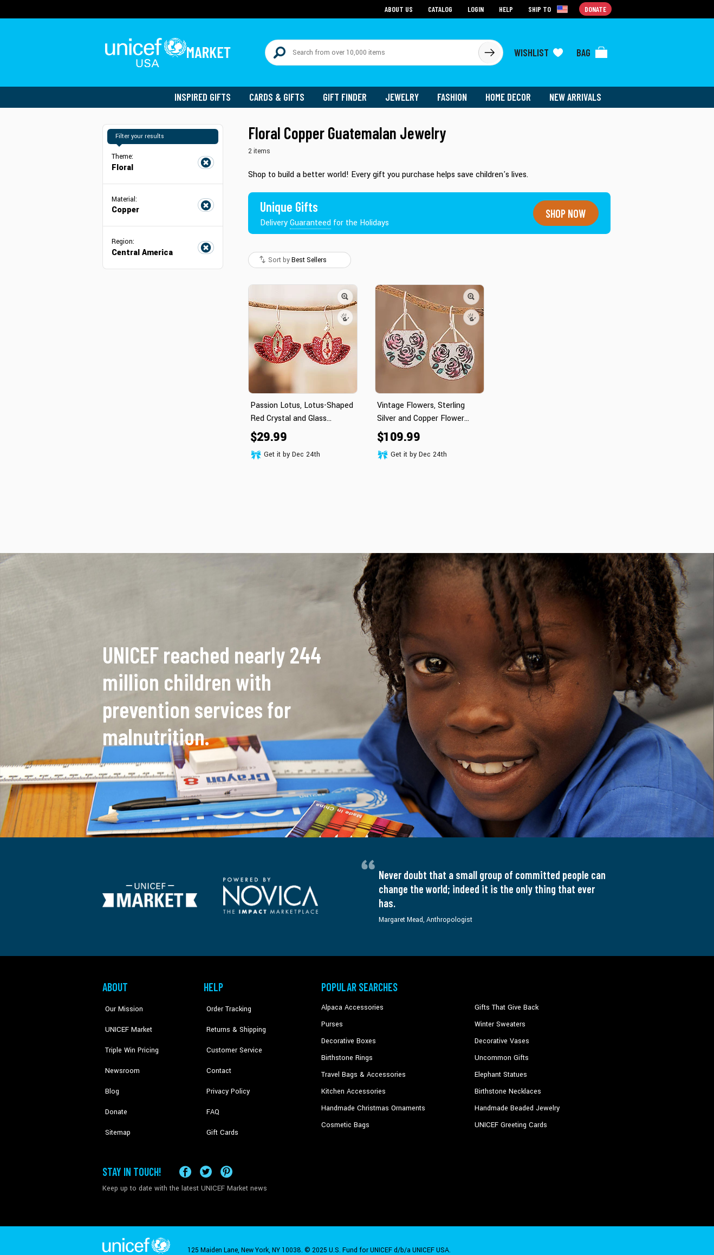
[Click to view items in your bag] (592, 50)
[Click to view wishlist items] (538, 49)
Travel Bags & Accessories (361, 1067)
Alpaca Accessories (350, 1001)
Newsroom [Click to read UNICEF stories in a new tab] (118, 1051)
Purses (331, 1018)
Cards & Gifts (283, 92)
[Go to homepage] (170, 49)
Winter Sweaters (499, 1018)
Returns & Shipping (232, 1018)
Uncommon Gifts (501, 1051)
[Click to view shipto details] (549, 8)
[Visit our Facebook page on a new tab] (185, 1153)
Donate (113, 1083)
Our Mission (120, 1001)
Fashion (455, 92)
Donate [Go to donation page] (595, 8)
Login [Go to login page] (477, 8)
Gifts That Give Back (505, 1001)
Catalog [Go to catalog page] (441, 8)
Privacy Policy (224, 1067)
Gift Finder (349, 92)
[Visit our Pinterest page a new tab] (226, 1153)
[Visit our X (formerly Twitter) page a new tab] (205, 1153)
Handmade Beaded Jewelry (515, 1100)
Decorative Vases (501, 1034)
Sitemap (114, 1100)
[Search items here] (371, 49)
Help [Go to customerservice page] (507, 8)
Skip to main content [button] (357, 0)
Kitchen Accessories (351, 1083)
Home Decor (510, 92)
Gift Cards (219, 1100)
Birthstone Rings (346, 1051)
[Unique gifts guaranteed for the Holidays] (325, 208)
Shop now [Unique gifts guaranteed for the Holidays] (564, 207)
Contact (216, 1051)
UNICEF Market (124, 1018)
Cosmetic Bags (344, 1116)
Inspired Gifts (210, 92)
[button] (345, 291)
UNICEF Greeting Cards (508, 1116)
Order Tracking (225, 1001)
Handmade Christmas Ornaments (371, 1100)
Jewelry (406, 92)
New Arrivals (576, 92)
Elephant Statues (500, 1067)
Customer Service (230, 1034)
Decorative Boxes (347, 1034)
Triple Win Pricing (128, 1034)
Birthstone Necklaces (506, 1083)
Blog (109, 1067)
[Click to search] (489, 50)
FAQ (210, 1083)
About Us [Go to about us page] (400, 8)
